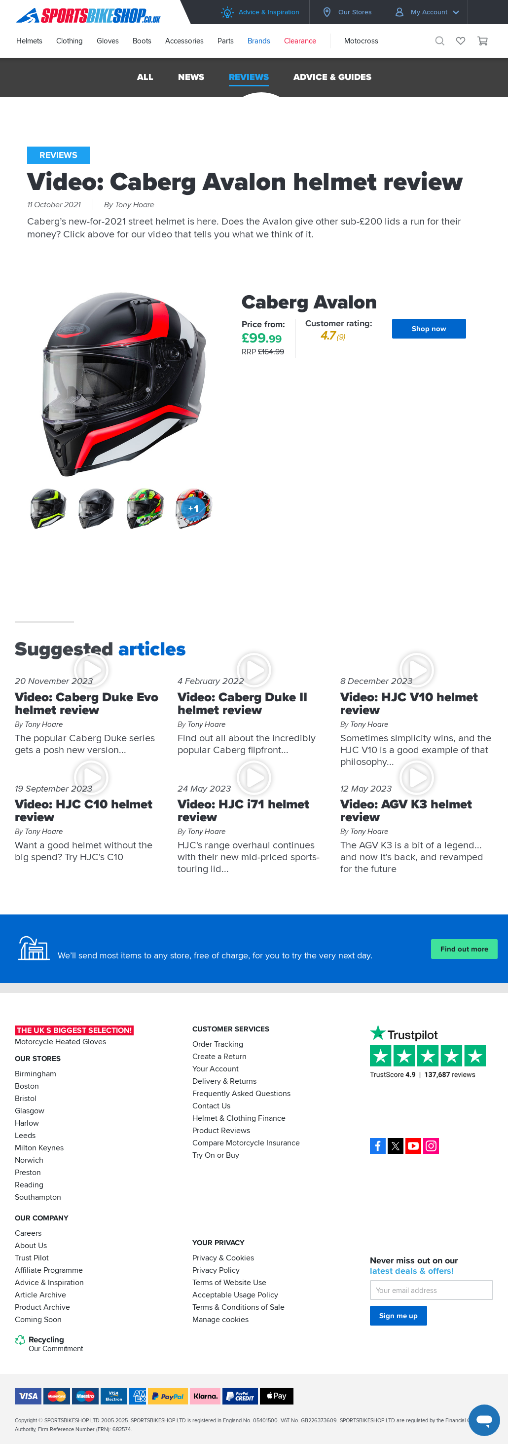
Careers (28, 1233)
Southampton (38, 1197)
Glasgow (29, 1110)
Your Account (215, 1068)
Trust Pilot (32, 1257)
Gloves (108, 41)
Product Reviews (221, 1130)
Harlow (27, 1123)
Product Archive (42, 1307)
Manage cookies (220, 1319)
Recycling (49, 1344)
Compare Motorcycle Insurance (246, 1142)
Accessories (184, 41)
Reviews (249, 77)
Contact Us (211, 1105)
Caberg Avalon (309, 302)
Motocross (361, 41)
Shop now (429, 328)
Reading (29, 1184)
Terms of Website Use (229, 1282)
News (191, 77)
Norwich (29, 1160)
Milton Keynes (39, 1147)
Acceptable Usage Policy (235, 1294)
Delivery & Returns (224, 1081)
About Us (31, 1245)
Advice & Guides (332, 77)
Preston (28, 1172)
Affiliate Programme (49, 1270)
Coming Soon (38, 1319)
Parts (226, 41)
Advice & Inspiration (259, 12)
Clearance (300, 41)
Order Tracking (217, 1044)
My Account (426, 12)
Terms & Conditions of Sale (238, 1307)
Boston (27, 1086)
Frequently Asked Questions (241, 1093)
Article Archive (40, 1294)
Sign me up (398, 1315)
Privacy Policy (216, 1270)
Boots (142, 41)
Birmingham (35, 1073)
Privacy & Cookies (223, 1257)
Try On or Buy (215, 1155)
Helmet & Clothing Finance (239, 1118)
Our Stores (346, 12)
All (145, 77)
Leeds (25, 1135)
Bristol (25, 1098)
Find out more (464, 949)
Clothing (69, 41)
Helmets (29, 41)
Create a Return (219, 1056)
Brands (259, 41)
